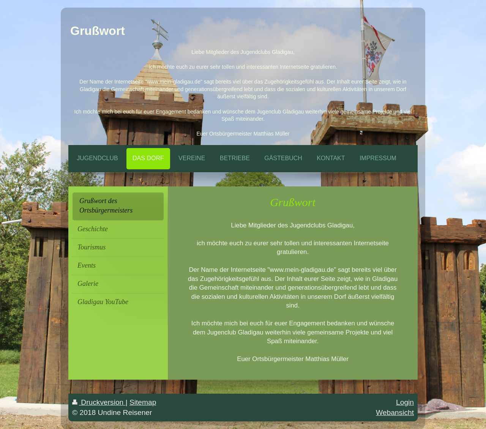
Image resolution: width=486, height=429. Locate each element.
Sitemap (142, 402)
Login (405, 402)
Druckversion (99, 402)
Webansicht (395, 412)
